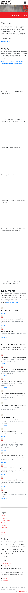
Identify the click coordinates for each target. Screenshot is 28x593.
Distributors (4, 523)
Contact (3, 535)
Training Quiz (5, 41)
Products (4, 518)
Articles (3, 532)
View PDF (4, 313)
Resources (4, 527)
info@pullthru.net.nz (12, 302)
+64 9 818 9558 (6, 563)
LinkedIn (4, 580)
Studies (3, 525)
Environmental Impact (8, 530)
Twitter (4, 578)
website (23, 591)
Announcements (6, 520)
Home (3, 515)
